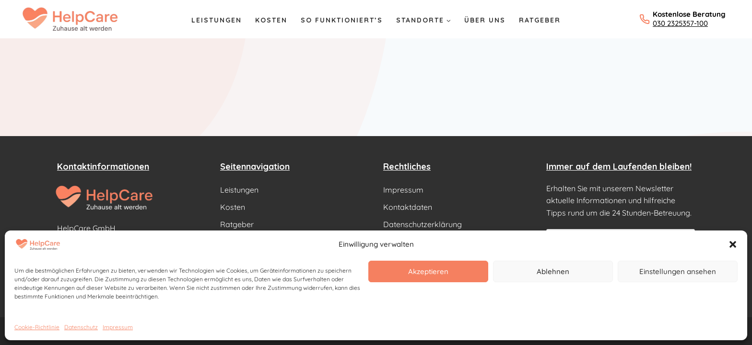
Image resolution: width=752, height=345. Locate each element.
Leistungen (216, 20)
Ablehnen (553, 271)
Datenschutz (81, 327)
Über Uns (484, 20)
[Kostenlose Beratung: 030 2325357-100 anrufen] (682, 19)
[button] (733, 244)
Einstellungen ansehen (677, 271)
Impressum (118, 327)
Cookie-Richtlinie (36, 327)
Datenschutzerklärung (422, 224)
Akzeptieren (428, 271)
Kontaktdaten (407, 207)
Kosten (271, 20)
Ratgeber (540, 20)
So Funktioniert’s (342, 20)
